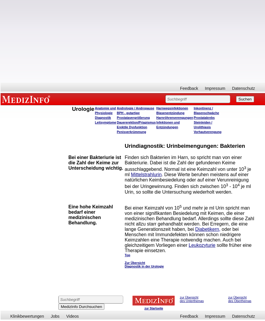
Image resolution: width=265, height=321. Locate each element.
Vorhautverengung (207, 132)
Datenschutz (243, 88)
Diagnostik (103, 117)
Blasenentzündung (170, 113)
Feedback (189, 88)
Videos (72, 316)
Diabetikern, (207, 229)
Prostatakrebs (204, 117)
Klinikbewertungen (27, 316)
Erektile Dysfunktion (132, 127)
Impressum (215, 88)
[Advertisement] (133, 41)
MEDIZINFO (27, 99)
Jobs (55, 316)
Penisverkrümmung (131, 132)
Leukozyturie (202, 245)
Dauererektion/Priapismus (136, 122)
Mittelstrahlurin (146, 174)
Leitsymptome (105, 122)
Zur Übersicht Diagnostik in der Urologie (144, 264)
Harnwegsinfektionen (172, 108)
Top (127, 255)
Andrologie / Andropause (135, 108)
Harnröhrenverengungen (174, 117)
